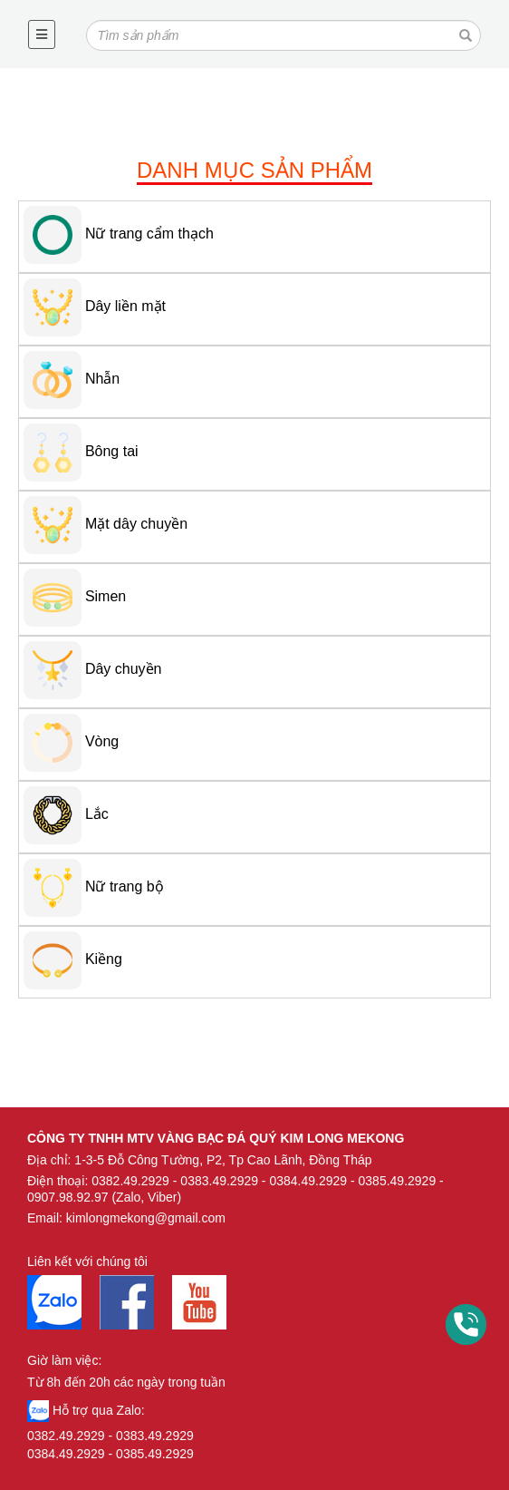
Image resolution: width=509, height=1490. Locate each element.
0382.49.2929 (130, 1180)
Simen (105, 596)
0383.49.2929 (219, 1180)
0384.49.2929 (308, 1180)
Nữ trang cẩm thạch (149, 233)
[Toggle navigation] (41, 34)
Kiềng (103, 959)
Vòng (102, 741)
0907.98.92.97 (68, 1197)
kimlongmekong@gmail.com (146, 1218)
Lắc (97, 814)
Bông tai (112, 451)
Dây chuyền (123, 669)
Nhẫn (102, 378)
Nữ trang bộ (124, 886)
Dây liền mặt (125, 306)
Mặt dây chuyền (136, 523)
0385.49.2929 (398, 1180)
